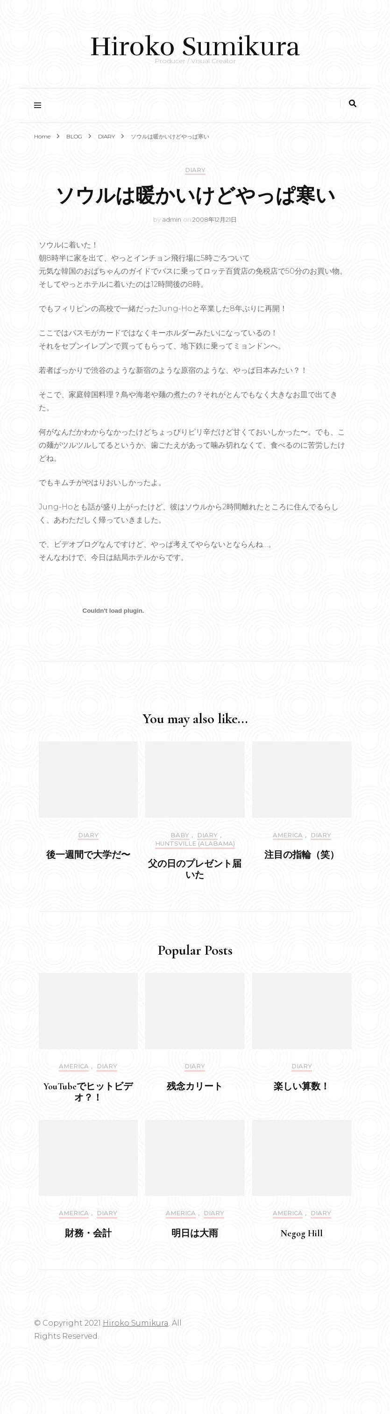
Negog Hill (302, 1233)
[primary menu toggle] (40, 105)
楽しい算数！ (302, 1086)
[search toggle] (352, 104)
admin (171, 219)
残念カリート (195, 1086)
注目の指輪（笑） (301, 855)
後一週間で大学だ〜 (88, 855)
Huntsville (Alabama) (195, 843)
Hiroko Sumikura (195, 46)
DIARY (195, 170)
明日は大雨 (194, 1233)
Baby (179, 835)
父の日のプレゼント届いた (194, 869)
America (288, 835)
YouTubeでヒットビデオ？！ (88, 1092)
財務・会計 (88, 1233)
